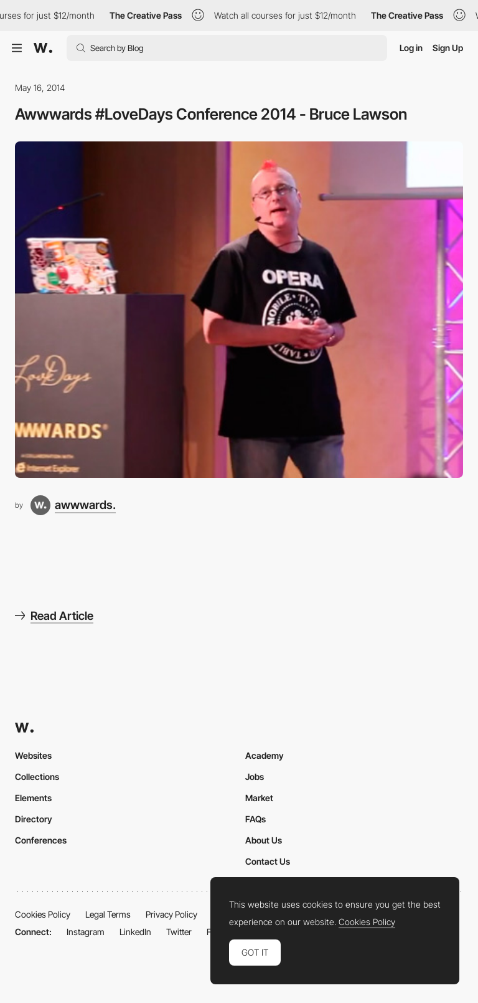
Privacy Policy (171, 914)
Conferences (41, 840)
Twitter (179, 931)
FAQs (255, 819)
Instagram (86, 931)
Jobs (254, 776)
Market (259, 797)
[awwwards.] (73, 505)
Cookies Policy (42, 914)
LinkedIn (135, 931)
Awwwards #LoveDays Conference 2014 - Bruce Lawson (211, 114)
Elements (33, 797)
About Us (263, 840)
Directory (33, 819)
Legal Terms (108, 914)
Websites (33, 755)
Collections (37, 776)
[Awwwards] (43, 48)
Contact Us (267, 861)
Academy (264, 755)
